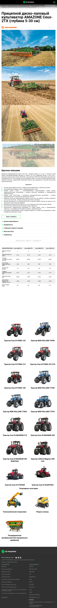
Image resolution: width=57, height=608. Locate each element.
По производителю (34, 564)
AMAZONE (31, 571)
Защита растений (6, 576)
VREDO (31, 582)
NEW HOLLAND (33, 569)
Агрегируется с (37, 240)
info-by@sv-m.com (34, 597)
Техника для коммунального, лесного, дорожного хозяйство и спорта (14, 590)
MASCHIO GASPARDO (34, 594)
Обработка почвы (6, 571)
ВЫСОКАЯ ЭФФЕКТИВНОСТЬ (11, 221)
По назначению (5, 564)
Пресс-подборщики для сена (9, 584)
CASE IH (31, 566)
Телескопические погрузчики (9, 587)
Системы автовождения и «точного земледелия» (14, 593)
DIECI (30, 579)
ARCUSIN (31, 584)
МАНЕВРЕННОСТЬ (8, 224)
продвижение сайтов (12, 562)
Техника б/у (4, 597)
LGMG (30, 592)
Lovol (30, 589)
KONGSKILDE (32, 576)
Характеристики (20, 240)
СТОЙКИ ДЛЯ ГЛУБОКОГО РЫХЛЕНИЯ (13, 228)
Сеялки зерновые (6, 574)
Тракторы (4, 566)
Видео (29, 240)
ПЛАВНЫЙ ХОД (8, 234)
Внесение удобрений (7, 569)
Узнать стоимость (11, 216)
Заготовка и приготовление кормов (11, 579)
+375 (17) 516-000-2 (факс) (35, 605)
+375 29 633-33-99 (50, 5)
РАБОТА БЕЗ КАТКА (9, 231)
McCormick (32, 587)
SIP (30, 574)
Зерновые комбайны (7, 582)
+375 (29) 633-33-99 (34, 606)
